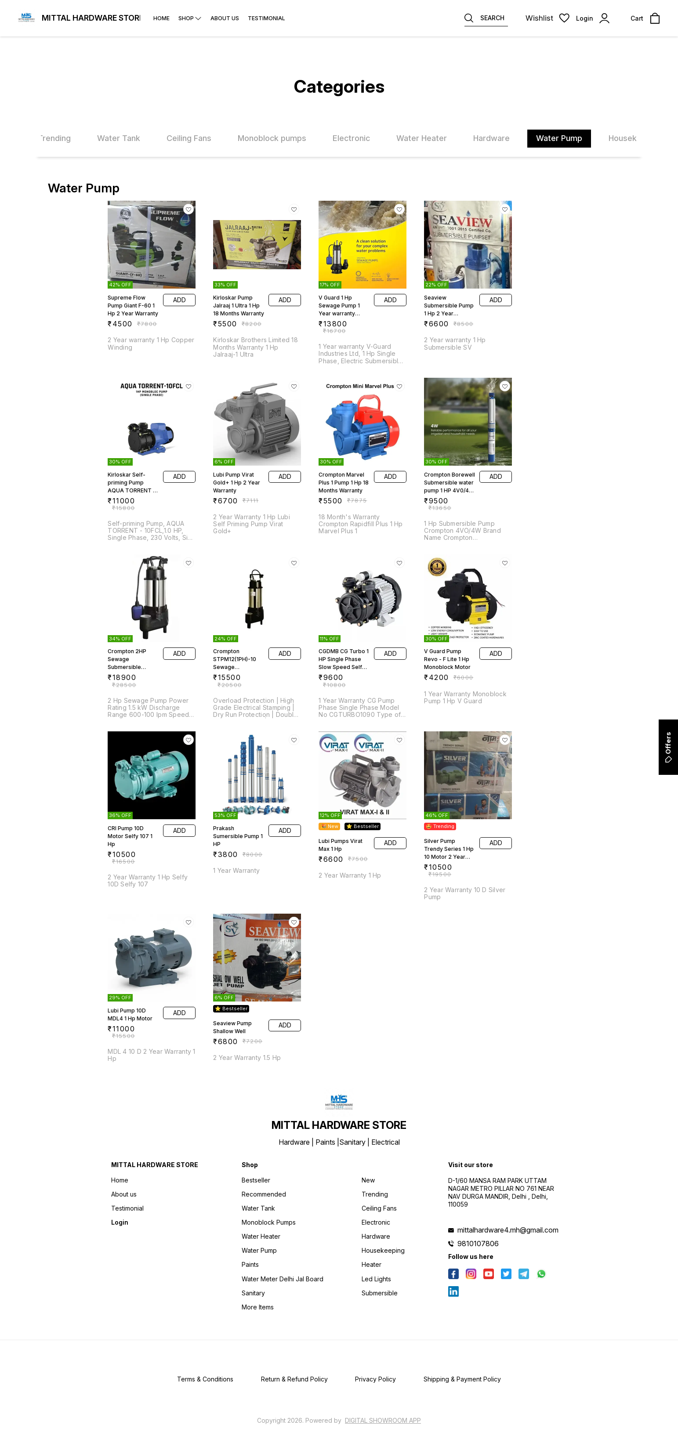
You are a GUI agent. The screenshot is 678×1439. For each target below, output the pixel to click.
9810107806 (478, 1243)
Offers (668, 747)
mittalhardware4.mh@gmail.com (507, 1230)
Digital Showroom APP (383, 1420)
